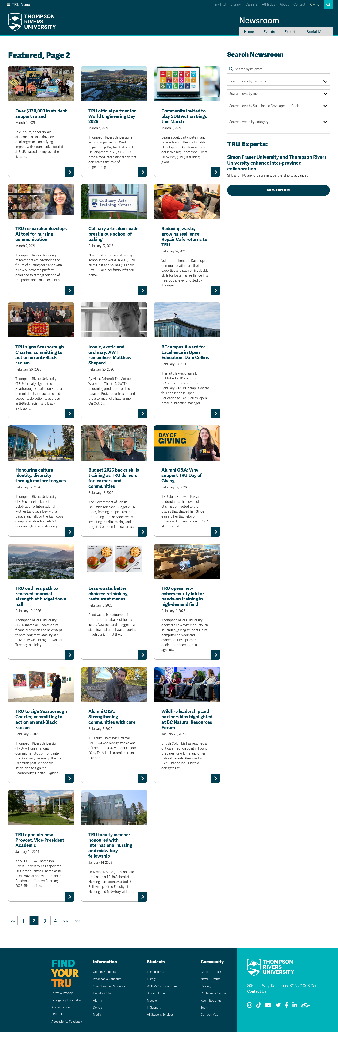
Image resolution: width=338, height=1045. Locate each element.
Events (269, 31)
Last (76, 933)
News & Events (208, 992)
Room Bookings (208, 1013)
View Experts (278, 190)
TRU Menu (18, 5)
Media (94, 1028)
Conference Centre (211, 1006)
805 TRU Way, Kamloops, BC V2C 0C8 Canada (285, 998)
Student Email (154, 1006)
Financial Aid (153, 985)
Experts (290, 31)
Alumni (95, 1013)
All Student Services (158, 1028)
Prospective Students (106, 992)
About (284, 5)
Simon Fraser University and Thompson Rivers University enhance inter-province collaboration (278, 166)
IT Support (151, 1020)
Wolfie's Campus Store (160, 999)
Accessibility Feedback (61, 1034)
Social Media (318, 31)
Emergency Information (62, 1013)
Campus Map (207, 1028)
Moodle (149, 1013)
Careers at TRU (208, 985)
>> (65, 934)
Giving (314, 5)
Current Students (102, 985)
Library (236, 5)
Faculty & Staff (100, 1006)
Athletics (268, 5)
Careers (251, 5)
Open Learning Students (108, 999)
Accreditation (55, 1020)
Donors (95, 1020)
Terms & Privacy (56, 1006)
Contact (299, 5)
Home (249, 31)
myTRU (220, 5)
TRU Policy (53, 1027)
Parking (202, 999)
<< (12, 934)
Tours (201, 1020)
